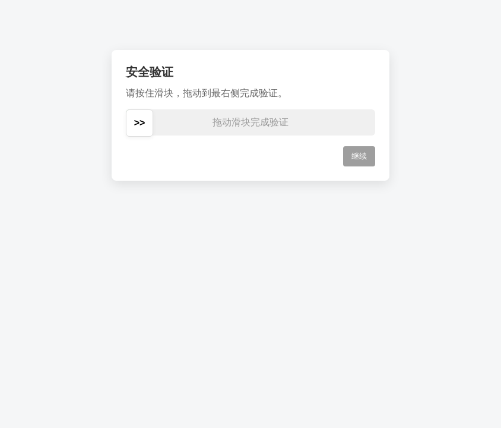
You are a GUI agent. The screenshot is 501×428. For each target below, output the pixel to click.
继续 (359, 156)
